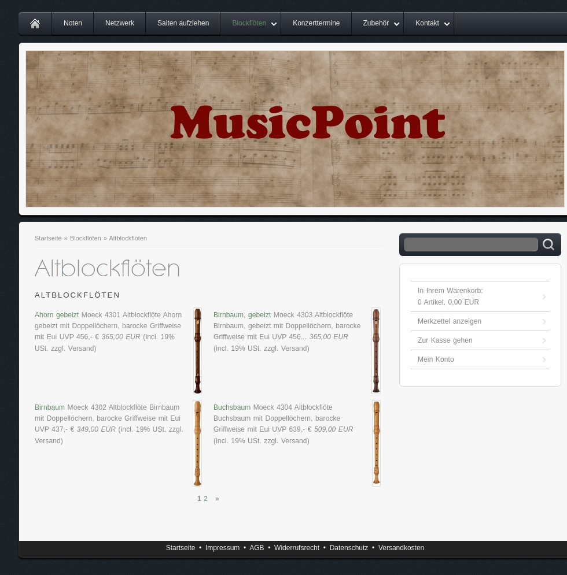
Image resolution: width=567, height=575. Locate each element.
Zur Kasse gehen (445, 340)
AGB (256, 548)
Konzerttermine (316, 23)
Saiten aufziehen (183, 23)
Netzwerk (119, 23)
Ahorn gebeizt (57, 315)
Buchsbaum (232, 407)
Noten (73, 23)
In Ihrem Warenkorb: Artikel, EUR (450, 296)
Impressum (222, 548)
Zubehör (376, 23)
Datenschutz (349, 548)
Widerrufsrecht (296, 548)
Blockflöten (249, 23)
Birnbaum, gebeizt (242, 315)
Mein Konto (436, 359)
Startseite (48, 238)
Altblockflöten (128, 238)
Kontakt (427, 23)
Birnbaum (50, 407)
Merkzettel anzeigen (449, 321)
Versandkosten (401, 548)
